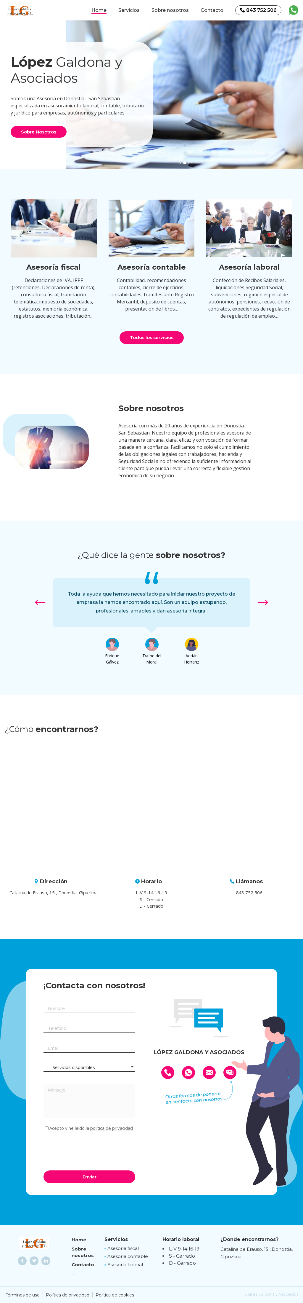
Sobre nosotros (170, 10)
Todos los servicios (151, 337)
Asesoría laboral (125, 1264)
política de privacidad (111, 1128)
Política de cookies (115, 1295)
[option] (184, 94)
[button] (179, 162)
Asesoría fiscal (123, 1248)
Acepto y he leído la (91, 1128)
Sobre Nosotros (38, 132)
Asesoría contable (127, 1256)
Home (99, 10)
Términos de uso (23, 1295)
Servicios (129, 10)
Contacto (212, 10)
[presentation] (88, 1150)
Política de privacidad (67, 1295)
